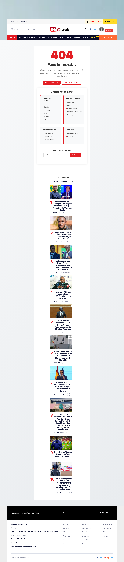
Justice (56, 241)
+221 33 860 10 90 (34, 531)
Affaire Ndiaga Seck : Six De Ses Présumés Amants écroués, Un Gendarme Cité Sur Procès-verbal (64, 484)
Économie (47, 110)
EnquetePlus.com (108, 524)
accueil (12, 37)
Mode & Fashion (72, 108)
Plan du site (70, 136)
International (48, 120)
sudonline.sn (85, 536)
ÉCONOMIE (32, 37)
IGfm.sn (65, 532)
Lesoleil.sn (66, 528)
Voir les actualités (71, 82)
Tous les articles (49, 140)
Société (46, 107)
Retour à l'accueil (51, 82)
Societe (57, 363)
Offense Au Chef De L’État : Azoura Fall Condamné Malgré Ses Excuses (63, 235)
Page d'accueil (48, 133)
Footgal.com (66, 536)
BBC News (106, 532)
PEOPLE (85, 37)
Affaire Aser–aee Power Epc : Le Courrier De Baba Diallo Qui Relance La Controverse (63, 265)
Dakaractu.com (86, 544)
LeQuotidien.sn (86, 540)
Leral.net (65, 524)
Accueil (13, 21)
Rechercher (75, 154)
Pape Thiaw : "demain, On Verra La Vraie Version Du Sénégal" (63, 454)
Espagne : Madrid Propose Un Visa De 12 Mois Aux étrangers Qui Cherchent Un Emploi (63, 386)
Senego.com (85, 524)
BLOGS (69, 37)
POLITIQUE (22, 37)
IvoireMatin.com (107, 528)
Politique (47, 104)
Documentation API (73, 133)
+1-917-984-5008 (18, 539)
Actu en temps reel (22, 21)
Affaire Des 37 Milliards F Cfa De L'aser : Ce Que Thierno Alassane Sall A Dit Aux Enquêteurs (63, 325)
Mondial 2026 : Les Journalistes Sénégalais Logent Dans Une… (63, 295)
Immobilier (70, 105)
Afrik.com (105, 536)
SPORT (61, 37)
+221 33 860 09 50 (50, 531)
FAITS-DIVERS (52, 37)
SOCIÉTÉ (42, 37)
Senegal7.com (86, 532)
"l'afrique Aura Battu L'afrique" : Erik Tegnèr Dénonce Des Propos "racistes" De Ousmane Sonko (62, 205)
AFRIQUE (77, 37)
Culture (46, 117)
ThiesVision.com (86, 528)
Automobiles (71, 102)
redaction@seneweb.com (26, 547)
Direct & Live (48, 136)
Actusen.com (66, 540)
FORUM (96, 37)
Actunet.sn (66, 544)
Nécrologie (70, 115)
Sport (46, 113)
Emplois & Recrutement (74, 112)
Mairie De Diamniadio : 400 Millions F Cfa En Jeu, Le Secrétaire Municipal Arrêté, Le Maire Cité (63, 355)
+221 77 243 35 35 (18, 531)
